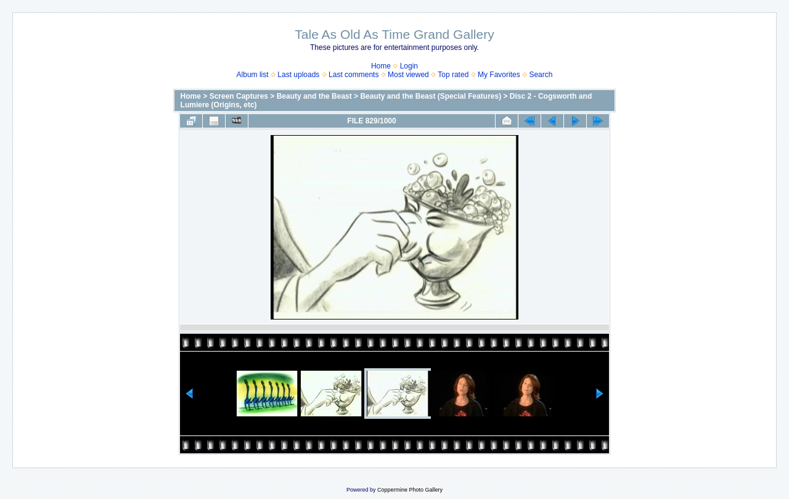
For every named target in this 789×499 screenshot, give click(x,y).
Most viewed (408, 74)
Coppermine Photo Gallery (410, 490)
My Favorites (499, 74)
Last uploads (298, 74)
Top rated (453, 74)
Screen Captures (239, 96)
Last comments (353, 74)
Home (381, 66)
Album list (253, 74)
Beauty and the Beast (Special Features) (430, 96)
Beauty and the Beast (314, 96)
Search (540, 74)
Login (409, 66)
